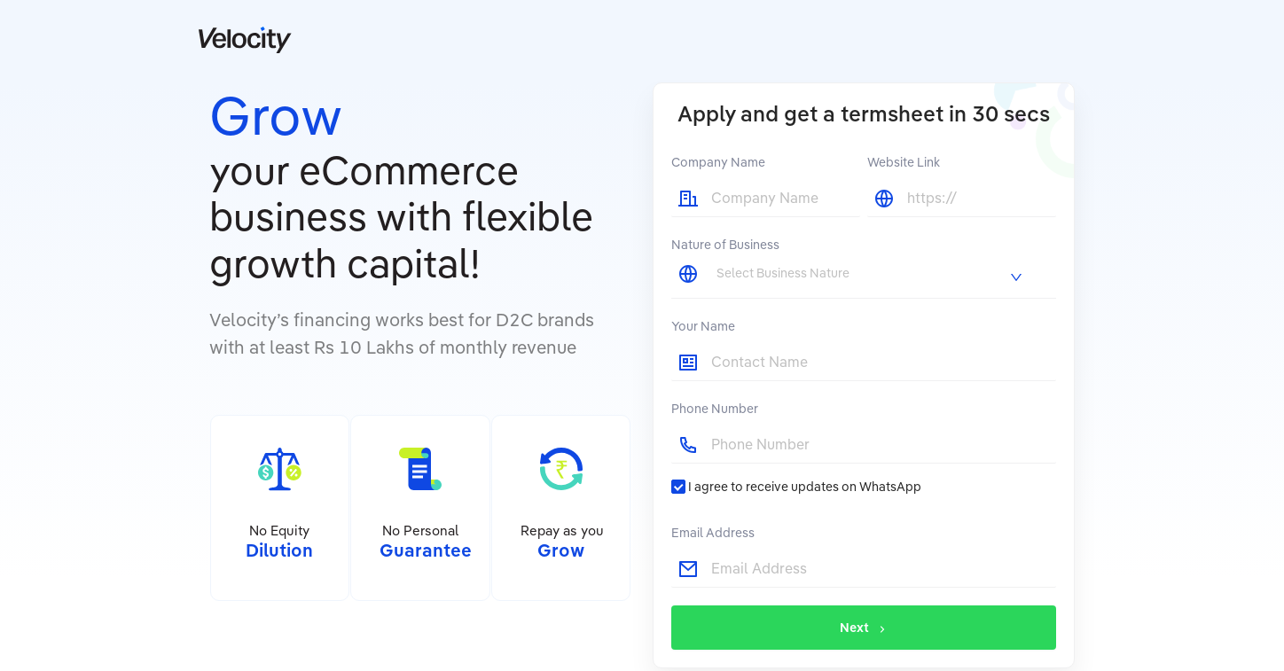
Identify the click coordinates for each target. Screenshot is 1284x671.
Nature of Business (725, 245)
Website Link (903, 162)
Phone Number (714, 409)
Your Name (703, 326)
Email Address (713, 533)
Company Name (718, 162)
